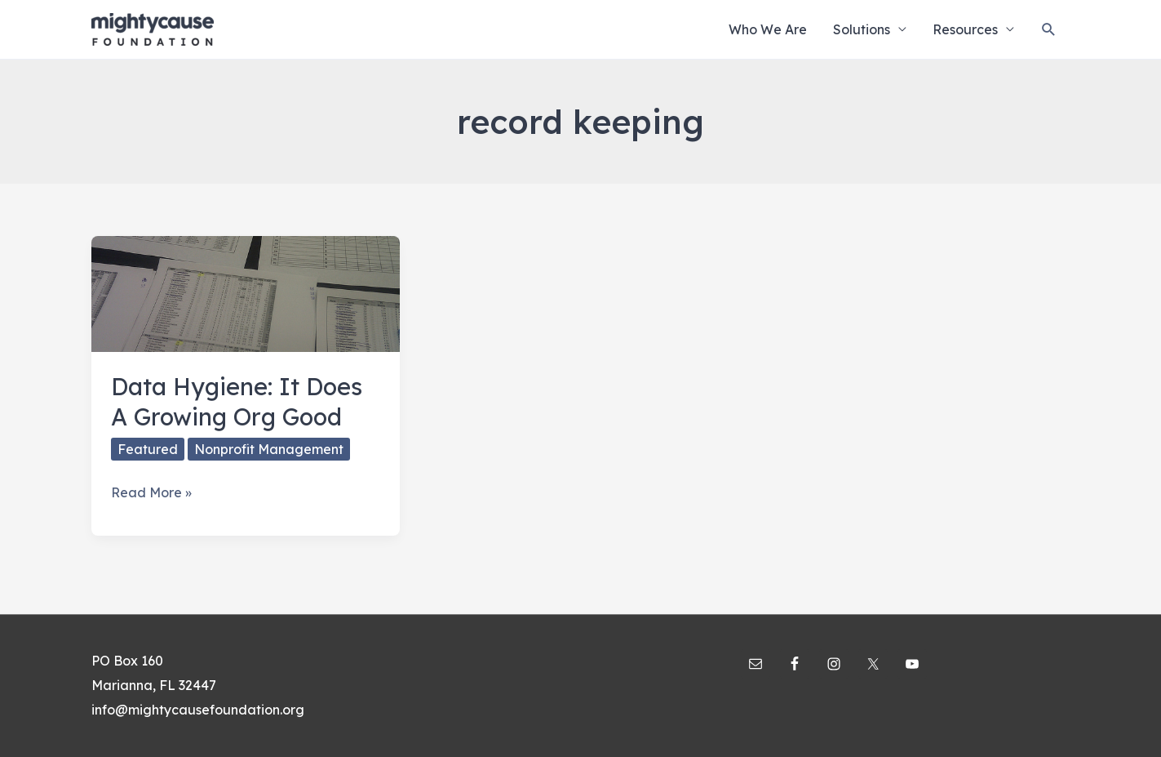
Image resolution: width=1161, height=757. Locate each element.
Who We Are (768, 29)
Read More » (151, 493)
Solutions (861, 29)
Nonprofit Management (268, 449)
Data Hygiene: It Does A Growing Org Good (236, 401)
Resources (965, 29)
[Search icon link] (1048, 29)
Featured (147, 449)
